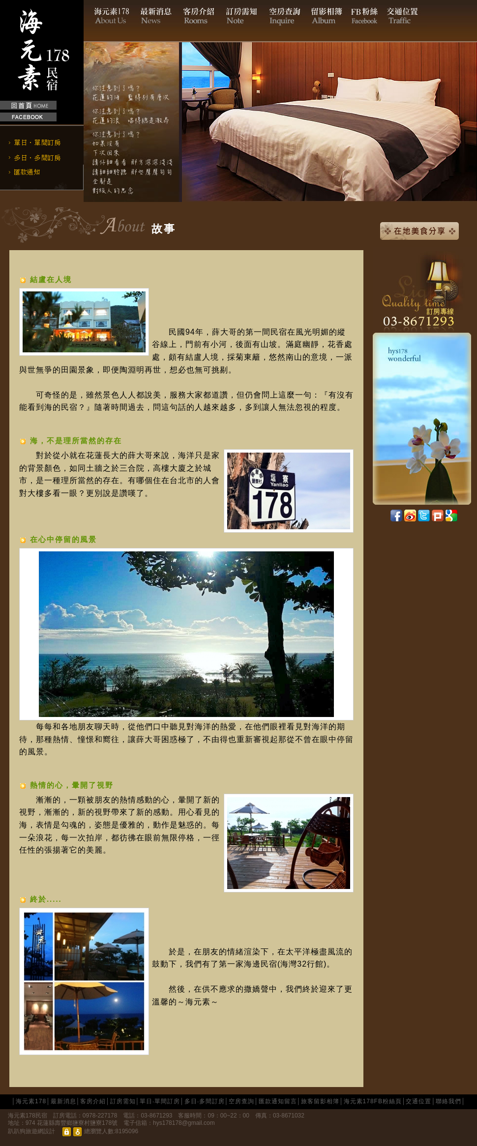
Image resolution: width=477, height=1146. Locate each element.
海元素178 (31, 1101)
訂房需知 (123, 1101)
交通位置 (418, 1101)
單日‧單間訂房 (160, 1101)
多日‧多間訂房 (204, 1101)
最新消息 (63, 1101)
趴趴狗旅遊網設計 (31, 1131)
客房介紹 (93, 1101)
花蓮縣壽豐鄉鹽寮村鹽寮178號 (77, 1122)
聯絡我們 (448, 1101)
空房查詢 (241, 1101)
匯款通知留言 (278, 1101)
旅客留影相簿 (320, 1101)
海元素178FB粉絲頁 (373, 1101)
